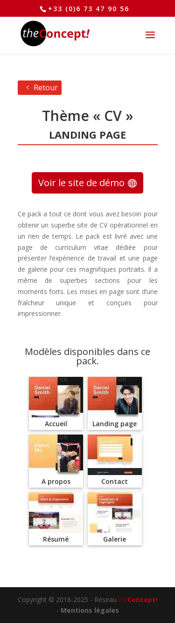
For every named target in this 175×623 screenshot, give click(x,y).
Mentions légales (90, 610)
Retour (46, 87)
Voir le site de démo (81, 182)
